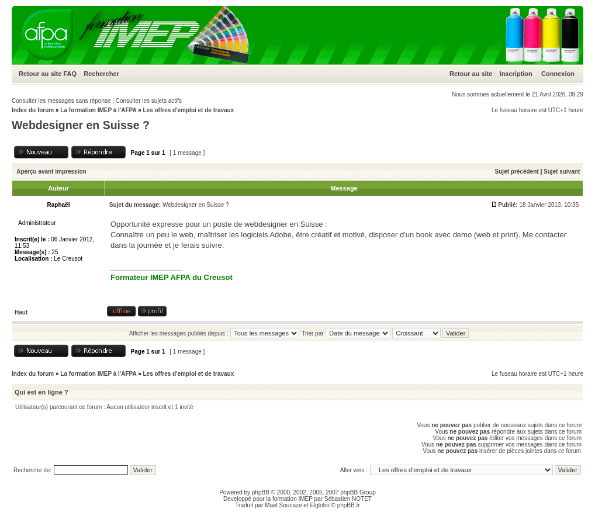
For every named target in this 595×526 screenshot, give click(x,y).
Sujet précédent (517, 171)
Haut (21, 312)
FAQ (70, 73)
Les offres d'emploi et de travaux (188, 110)
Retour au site (40, 73)
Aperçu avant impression (51, 171)
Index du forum (33, 110)
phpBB (260, 492)
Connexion (558, 73)
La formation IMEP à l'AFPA (98, 110)
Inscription (516, 73)
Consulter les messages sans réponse (61, 101)
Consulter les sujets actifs (149, 101)
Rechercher (101, 73)
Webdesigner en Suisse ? (81, 125)
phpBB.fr (348, 505)
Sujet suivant (562, 171)
